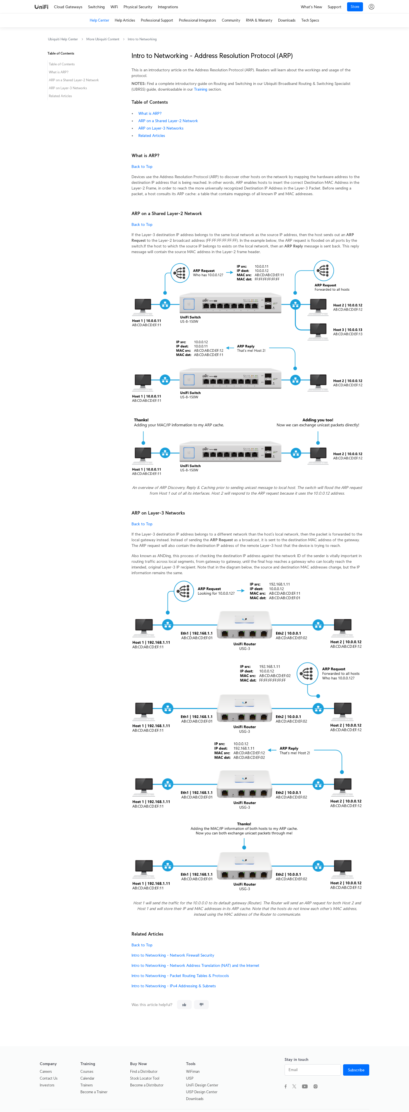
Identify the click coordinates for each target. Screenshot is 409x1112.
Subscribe (356, 1070)
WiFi (114, 7)
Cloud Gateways (68, 7)
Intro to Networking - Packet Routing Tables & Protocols (180, 975)
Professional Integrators (197, 20)
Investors (47, 1085)
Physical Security (138, 7)
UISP (189, 1078)
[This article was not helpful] (201, 1004)
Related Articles (151, 135)
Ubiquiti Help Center (63, 39)
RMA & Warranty (259, 20)
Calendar (87, 1078)
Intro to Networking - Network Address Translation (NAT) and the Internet (195, 965)
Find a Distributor (143, 1071)
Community (231, 20)
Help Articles (125, 20)
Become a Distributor (146, 1085)
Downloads (287, 20)
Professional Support (157, 20)
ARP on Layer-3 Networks (160, 128)
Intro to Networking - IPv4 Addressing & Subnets (174, 986)
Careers (46, 1071)
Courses (86, 1071)
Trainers (86, 1085)
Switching (96, 7)
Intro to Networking (142, 39)
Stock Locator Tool (144, 1078)
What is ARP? (150, 113)
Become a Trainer (93, 1092)
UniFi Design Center (202, 1085)
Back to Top (142, 166)
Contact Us (49, 1078)
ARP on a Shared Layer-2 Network (168, 120)
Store (355, 7)
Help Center (99, 20)
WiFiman (193, 1071)
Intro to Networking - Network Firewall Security (173, 955)
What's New (311, 7)
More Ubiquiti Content (102, 39)
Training (200, 89)
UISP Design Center (201, 1092)
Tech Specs (310, 20)
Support (334, 7)
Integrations (168, 7)
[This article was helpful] (184, 1004)
